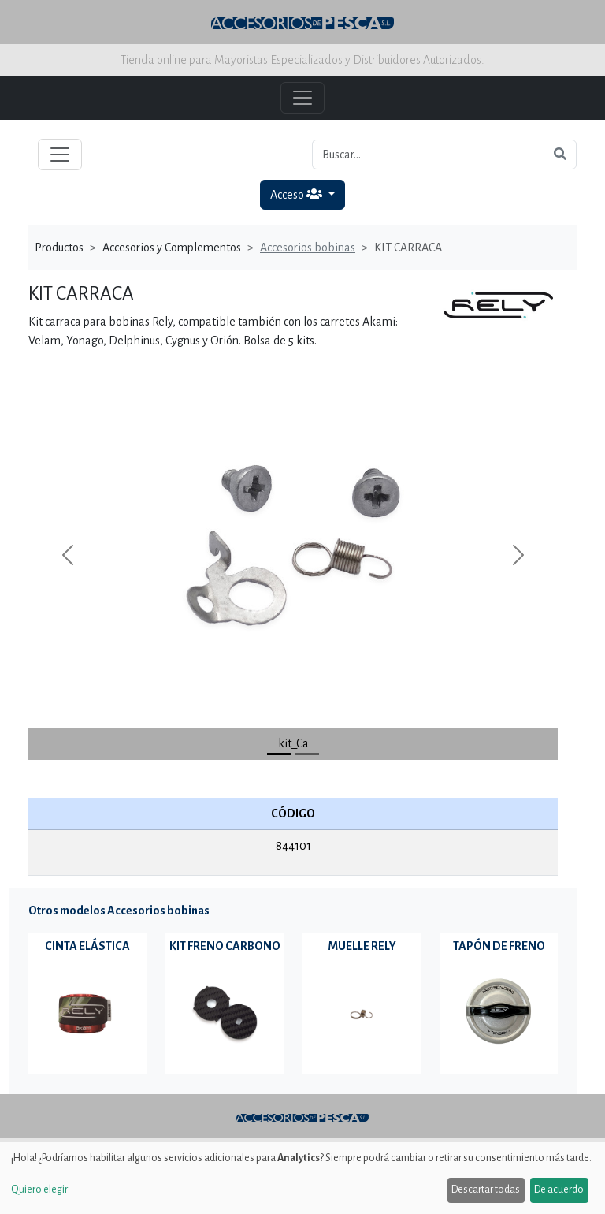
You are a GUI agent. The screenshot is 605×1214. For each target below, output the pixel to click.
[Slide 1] (307, 754)
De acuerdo (559, 1189)
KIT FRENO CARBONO (224, 946)
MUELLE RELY (362, 946)
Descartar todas (485, 1189)
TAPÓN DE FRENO (499, 946)
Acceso (297, 194)
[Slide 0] (279, 754)
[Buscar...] (428, 154)
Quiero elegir (39, 1189)
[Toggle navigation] (60, 154)
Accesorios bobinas (307, 247)
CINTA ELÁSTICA (87, 946)
